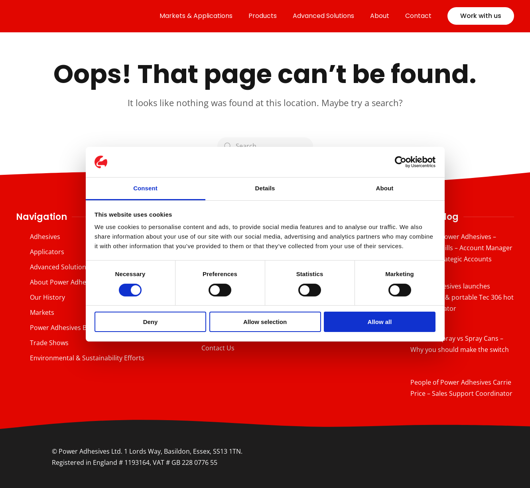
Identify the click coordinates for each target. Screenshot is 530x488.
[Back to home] (72, 16)
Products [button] (262, 15)
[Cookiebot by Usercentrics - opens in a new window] (400, 162)
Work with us (480, 15)
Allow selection (265, 321)
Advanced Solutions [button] (323, 15)
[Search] (265, 146)
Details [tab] (265, 188)
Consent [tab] (145, 188)
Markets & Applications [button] (196, 15)
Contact (418, 15)
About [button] (379, 15)
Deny (150, 321)
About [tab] (385, 188)
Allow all (380, 321)
